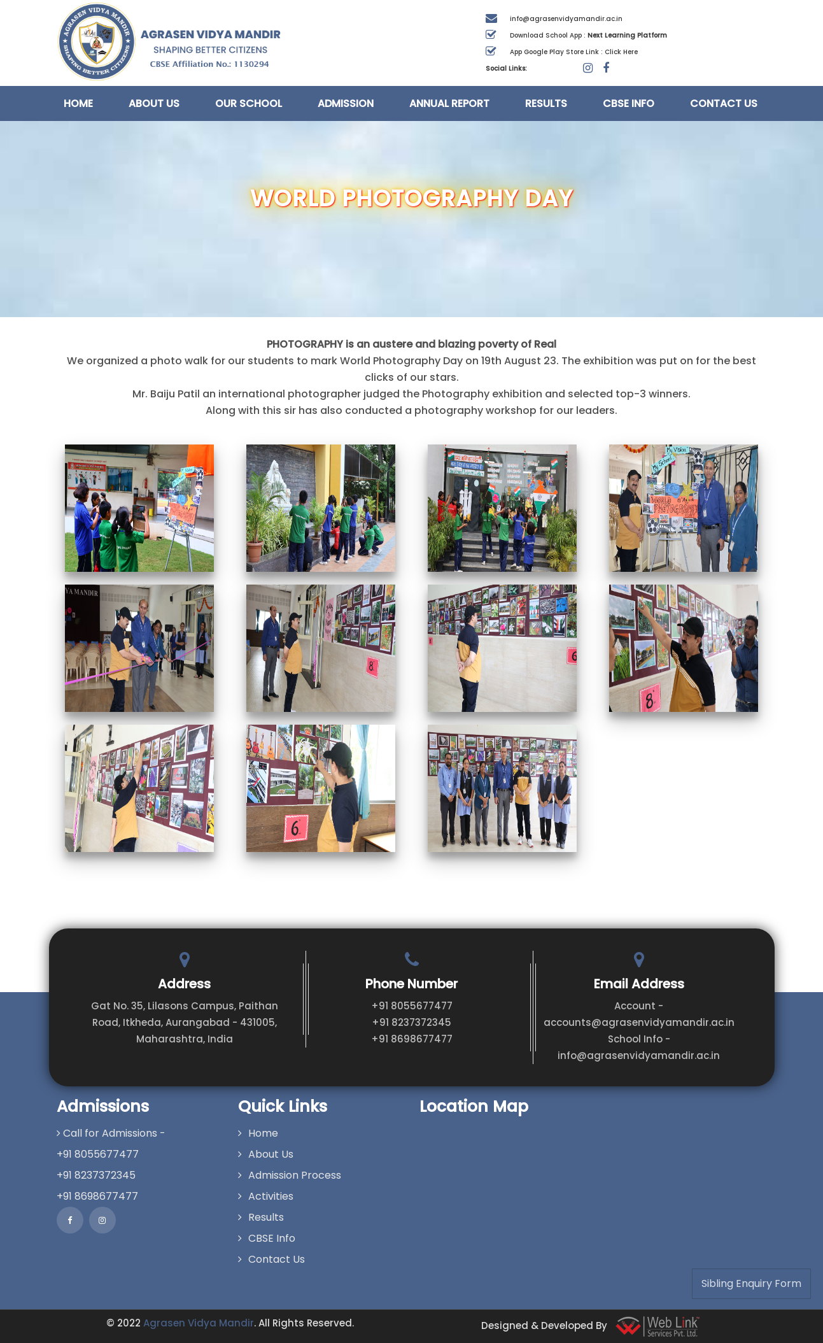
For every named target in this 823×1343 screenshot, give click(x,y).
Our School (248, 103)
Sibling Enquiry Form (751, 1283)
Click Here (621, 52)
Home (78, 103)
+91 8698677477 (412, 1039)
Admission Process (289, 1175)
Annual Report (449, 103)
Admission (346, 103)
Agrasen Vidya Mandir (198, 1323)
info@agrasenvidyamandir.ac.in (566, 19)
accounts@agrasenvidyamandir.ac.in (639, 1022)
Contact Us (723, 103)
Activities (265, 1196)
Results (546, 103)
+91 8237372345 (411, 1022)
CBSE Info (628, 103)
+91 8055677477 (412, 1006)
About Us (154, 103)
